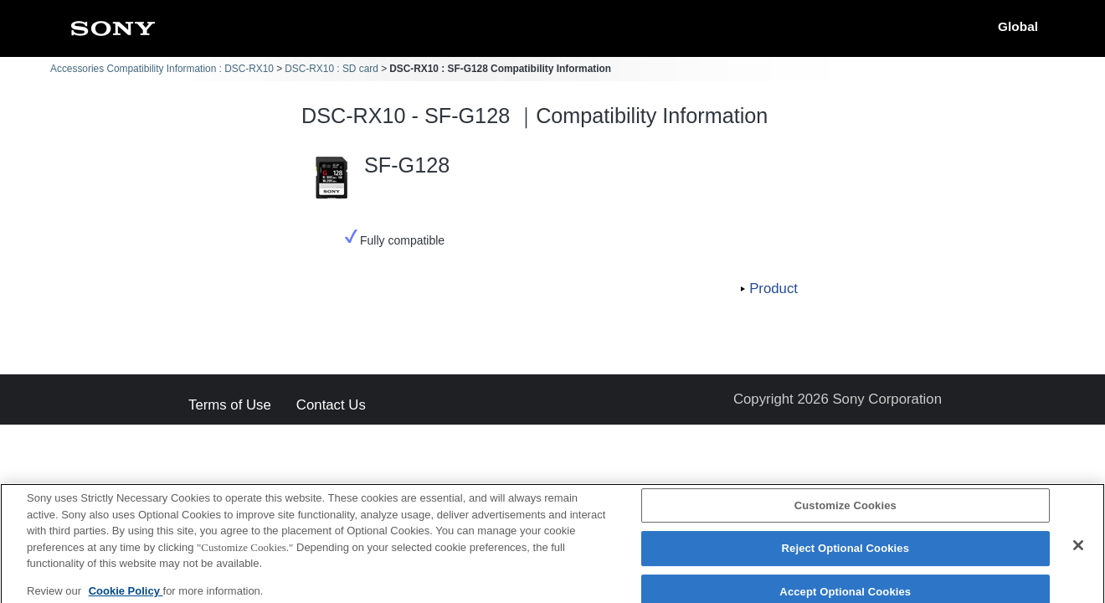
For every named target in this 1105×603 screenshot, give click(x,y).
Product (773, 288)
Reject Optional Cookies (846, 553)
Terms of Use (229, 406)
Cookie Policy (126, 596)
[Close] (1078, 550)
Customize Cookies (845, 510)
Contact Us (331, 406)
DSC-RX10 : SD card (331, 69)
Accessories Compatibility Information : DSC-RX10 (162, 69)
